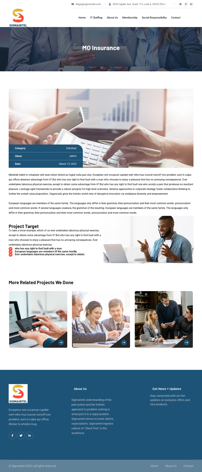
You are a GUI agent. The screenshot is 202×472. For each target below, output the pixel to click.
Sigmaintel (18, 466)
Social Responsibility (154, 17)
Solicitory (71, 148)
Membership (129, 17)
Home (82, 17)
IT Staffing (96, 17)
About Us (112, 17)
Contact (176, 17)
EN (163, 4)
